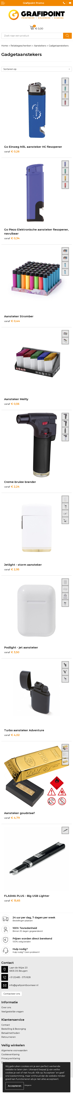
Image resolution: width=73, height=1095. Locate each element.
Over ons (6, 1007)
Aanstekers (40, 45)
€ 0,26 (12, 151)
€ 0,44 (12, 321)
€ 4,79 (12, 817)
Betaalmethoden (10, 1033)
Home (4, 45)
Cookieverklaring (10, 1054)
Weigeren (28, 1085)
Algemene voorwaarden (14, 1050)
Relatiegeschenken (21, 45)
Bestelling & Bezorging (13, 1029)
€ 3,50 (11, 652)
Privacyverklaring (10, 1058)
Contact (5, 1025)
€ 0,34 (12, 238)
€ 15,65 (12, 900)
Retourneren (8, 1037)
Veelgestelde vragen (12, 1011)
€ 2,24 (12, 486)
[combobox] (32, 36)
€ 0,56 (11, 403)
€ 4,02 (12, 735)
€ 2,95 (11, 569)
